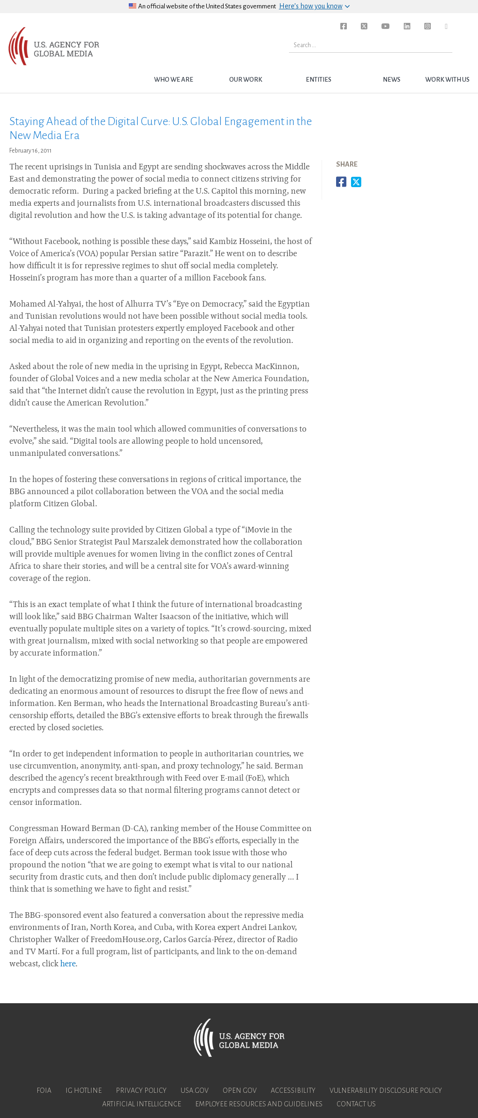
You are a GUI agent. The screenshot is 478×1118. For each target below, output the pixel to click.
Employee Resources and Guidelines (259, 1104)
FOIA (43, 1090)
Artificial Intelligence (141, 1104)
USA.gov (195, 1090)
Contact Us (356, 1104)
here (68, 964)
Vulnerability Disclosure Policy (386, 1090)
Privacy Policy (141, 1090)
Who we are (173, 79)
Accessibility (293, 1090)
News (392, 79)
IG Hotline (83, 1090)
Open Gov (240, 1090)
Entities (318, 79)
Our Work (245, 79)
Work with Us (447, 79)
